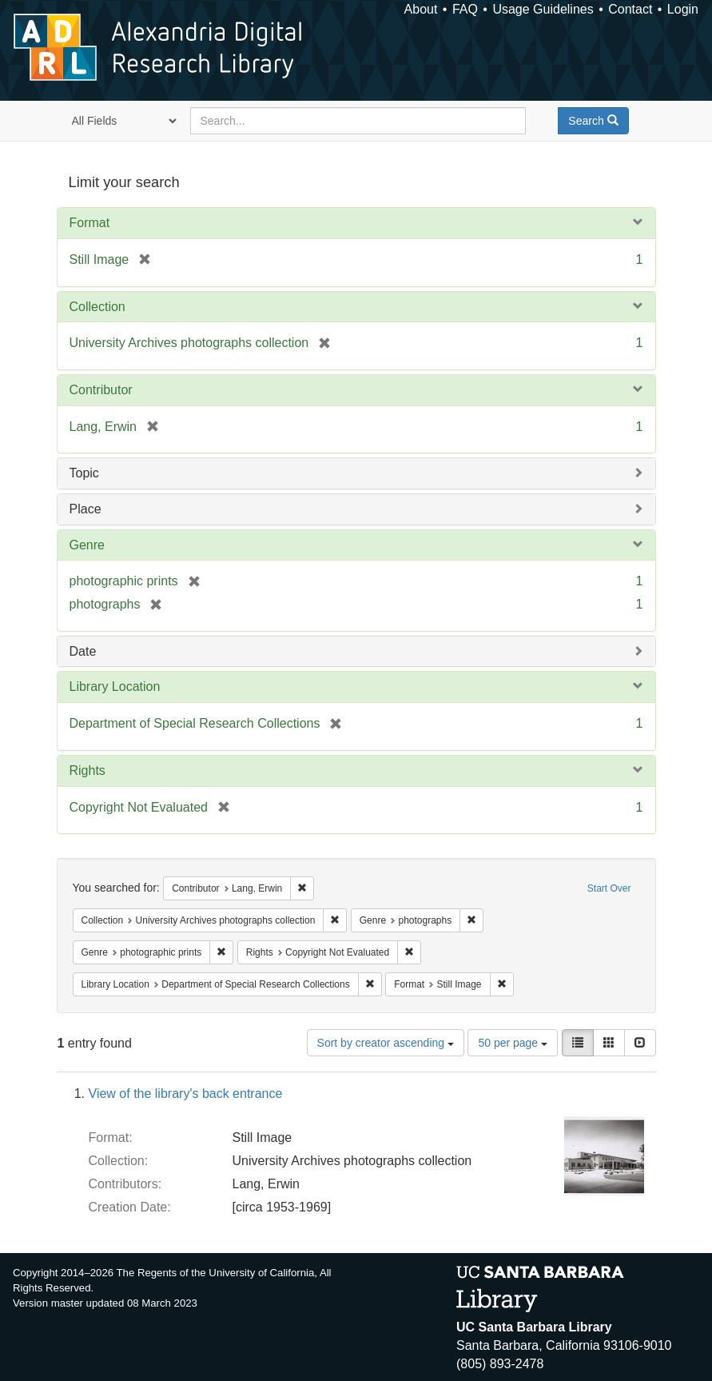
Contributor (101, 390)
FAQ (465, 9)
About (421, 9)
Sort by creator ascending (385, 1042)
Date (83, 651)
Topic (84, 473)
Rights (87, 770)
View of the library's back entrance (186, 1093)
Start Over (609, 888)
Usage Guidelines (542, 9)
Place (85, 509)
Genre (87, 545)
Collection (97, 306)
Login (682, 9)
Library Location (115, 686)
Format (90, 223)
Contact (630, 9)
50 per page (512, 1042)
